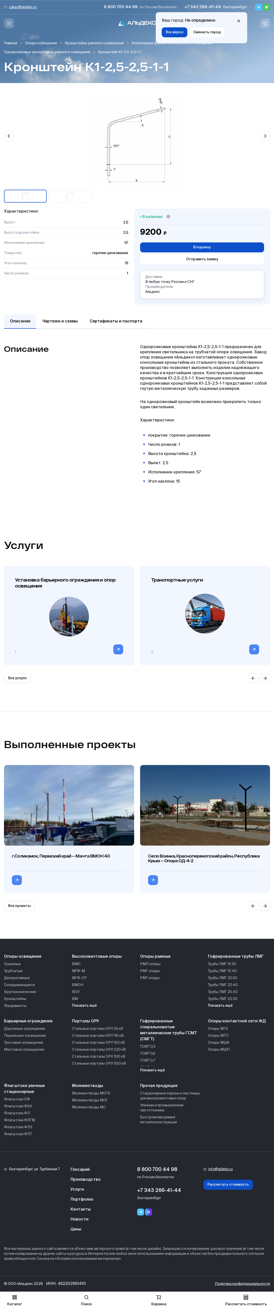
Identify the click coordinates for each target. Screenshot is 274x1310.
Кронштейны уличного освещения (94, 43)
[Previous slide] (9, 136)
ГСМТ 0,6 (147, 1053)
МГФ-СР (79, 978)
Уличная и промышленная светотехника (161, 1108)
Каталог (14, 1300)
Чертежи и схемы (60, 321)
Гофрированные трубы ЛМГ (236, 957)
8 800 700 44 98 (121, 7)
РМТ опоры (150, 978)
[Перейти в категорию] (118, 649)
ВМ (75, 999)
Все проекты (19, 906)
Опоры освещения (41, 43)
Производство (86, 1180)
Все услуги (17, 678)
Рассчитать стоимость (228, 1184)
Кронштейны (15, 999)
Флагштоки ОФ (17, 1099)
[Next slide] (265, 136)
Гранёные (12, 964)
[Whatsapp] (266, 7)
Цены (76, 1229)
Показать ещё (84, 1005)
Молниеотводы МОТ (90, 1100)
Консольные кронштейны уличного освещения (172, 43)
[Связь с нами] (265, 23)
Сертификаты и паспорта (116, 321)
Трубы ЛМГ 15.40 (222, 971)
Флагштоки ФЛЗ (18, 1127)
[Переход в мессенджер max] (148, 1212)
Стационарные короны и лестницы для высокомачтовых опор (170, 1096)
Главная (10, 43)
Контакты (81, 1210)
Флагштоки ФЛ (17, 1113)
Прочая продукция (158, 1086)
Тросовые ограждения (23, 1042)
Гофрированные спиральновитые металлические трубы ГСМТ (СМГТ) (168, 1030)
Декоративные (17, 978)
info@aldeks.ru (220, 1169)
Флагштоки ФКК (18, 1106)
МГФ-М (78, 971)
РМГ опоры (150, 971)
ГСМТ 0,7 (147, 1060)
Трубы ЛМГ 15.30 (222, 964)
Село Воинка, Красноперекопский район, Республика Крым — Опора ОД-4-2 (204, 858)
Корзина (158, 1300)
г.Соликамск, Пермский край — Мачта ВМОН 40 (61, 856)
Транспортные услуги (177, 580)
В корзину (202, 247)
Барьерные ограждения (28, 1021)
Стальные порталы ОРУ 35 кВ (97, 1029)
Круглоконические (20, 992)
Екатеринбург (235, 7)
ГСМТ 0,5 (148, 1046)
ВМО (76, 964)
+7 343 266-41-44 (203, 7)
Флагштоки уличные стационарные (24, 1089)
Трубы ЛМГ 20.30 (222, 978)
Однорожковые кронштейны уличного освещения (47, 52)
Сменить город (207, 32)
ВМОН (77, 985)
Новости (79, 1219)
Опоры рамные (155, 957)
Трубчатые (13, 971)
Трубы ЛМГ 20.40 (223, 985)
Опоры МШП (219, 1049)
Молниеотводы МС (89, 1107)
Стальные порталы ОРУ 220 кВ (99, 1049)
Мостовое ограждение (24, 1049)
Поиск (86, 1300)
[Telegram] (258, 7)
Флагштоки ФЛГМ (19, 1120)
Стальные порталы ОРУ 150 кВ (98, 1042)
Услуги (77, 1190)
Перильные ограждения (25, 1036)
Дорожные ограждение (24, 1029)
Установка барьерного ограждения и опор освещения (65, 582)
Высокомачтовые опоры (97, 957)
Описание (20, 321)
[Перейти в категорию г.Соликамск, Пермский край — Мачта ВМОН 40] (17, 880)
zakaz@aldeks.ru (23, 7)
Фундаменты (15, 1006)
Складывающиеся (19, 985)
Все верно (174, 32)
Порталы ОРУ (85, 1021)
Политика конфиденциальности (242, 1284)
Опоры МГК (218, 1029)
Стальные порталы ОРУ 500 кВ (99, 1063)
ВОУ (75, 992)
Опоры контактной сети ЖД (237, 1021)
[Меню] (9, 23)
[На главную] (137, 23)
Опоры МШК (219, 1042)
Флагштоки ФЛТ (18, 1134)
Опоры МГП (218, 1036)
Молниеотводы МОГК (91, 1093)
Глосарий (80, 1170)
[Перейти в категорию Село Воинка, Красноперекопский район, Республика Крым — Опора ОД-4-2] (153, 880)
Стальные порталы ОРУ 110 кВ (98, 1036)
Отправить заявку (202, 259)
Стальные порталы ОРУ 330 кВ (98, 1056)
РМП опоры (150, 964)
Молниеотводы (87, 1086)
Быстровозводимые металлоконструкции (158, 1120)
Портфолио (82, 1200)
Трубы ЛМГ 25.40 (223, 992)
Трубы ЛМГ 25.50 (222, 999)
